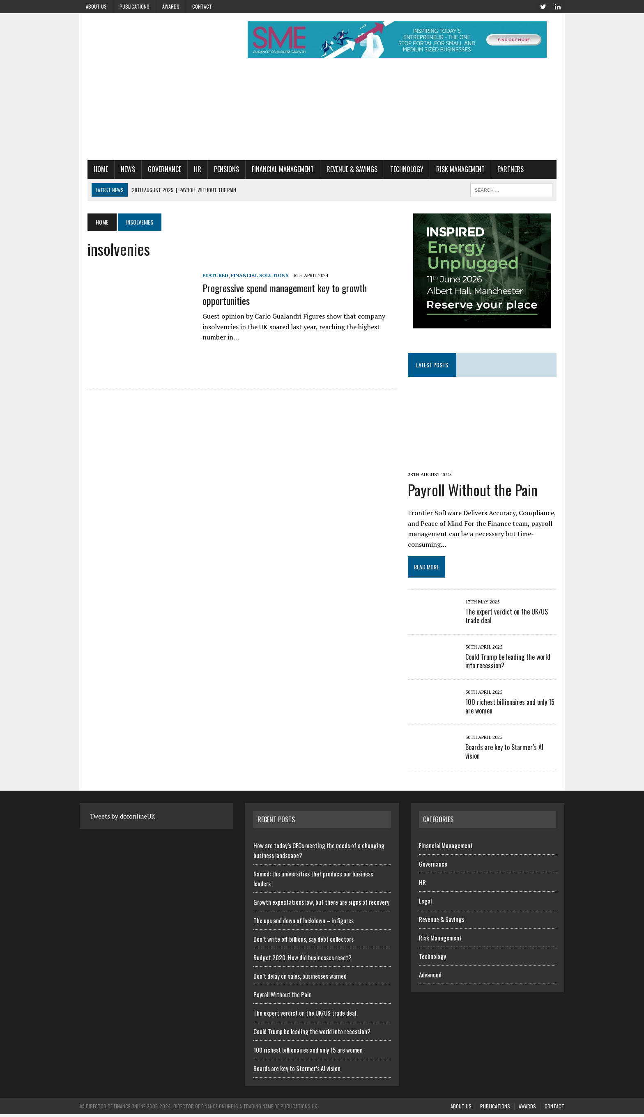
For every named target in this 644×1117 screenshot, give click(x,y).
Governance (156, 169)
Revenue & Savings (344, 169)
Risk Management (452, 169)
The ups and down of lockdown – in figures (303, 922)
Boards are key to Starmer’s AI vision (515, 750)
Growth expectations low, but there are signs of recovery (321, 904)
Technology (399, 169)
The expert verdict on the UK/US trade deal (509, 619)
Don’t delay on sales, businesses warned (300, 978)
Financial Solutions (252, 275)
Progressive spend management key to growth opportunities (277, 294)
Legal (425, 903)
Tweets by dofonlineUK (122, 819)
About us (96, 6)
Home (93, 169)
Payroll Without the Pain (475, 492)
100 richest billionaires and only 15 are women (512, 709)
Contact (202, 6)
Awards (170, 6)
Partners (503, 169)
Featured (208, 275)
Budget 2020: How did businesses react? (302, 959)
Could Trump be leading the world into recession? (510, 664)
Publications (135, 6)
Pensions (218, 169)
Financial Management (275, 169)
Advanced (430, 977)
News (120, 169)
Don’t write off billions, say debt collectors (303, 941)
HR (189, 169)
